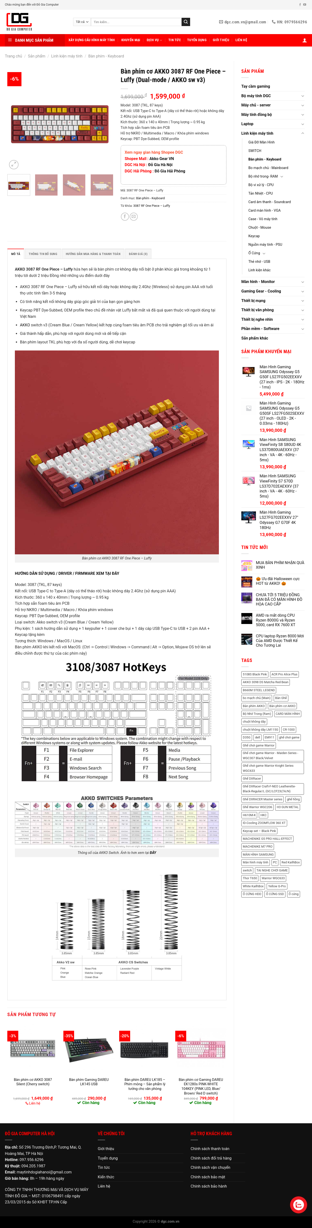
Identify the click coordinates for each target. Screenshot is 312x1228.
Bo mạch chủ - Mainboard (268, 168)
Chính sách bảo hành (209, 1186)
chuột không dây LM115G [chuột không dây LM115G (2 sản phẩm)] (260, 729)
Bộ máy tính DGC (256, 96)
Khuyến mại (130, 40)
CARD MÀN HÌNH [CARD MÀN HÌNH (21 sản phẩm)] (288, 714)
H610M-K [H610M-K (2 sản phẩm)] (249, 815)
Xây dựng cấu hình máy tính (91, 40)
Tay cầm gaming (255, 86)
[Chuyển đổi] (303, 96)
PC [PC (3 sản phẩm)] (275, 862)
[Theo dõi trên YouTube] (304, 5)
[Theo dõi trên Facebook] (300, 5)
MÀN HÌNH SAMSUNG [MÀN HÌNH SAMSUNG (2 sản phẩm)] (258, 854)
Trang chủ (13, 56)
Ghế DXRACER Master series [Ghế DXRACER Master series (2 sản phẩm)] (262, 799)
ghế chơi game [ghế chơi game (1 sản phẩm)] (289, 737)
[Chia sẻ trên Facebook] (125, 217)
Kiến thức (106, 1177)
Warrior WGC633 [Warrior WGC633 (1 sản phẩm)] (273, 878)
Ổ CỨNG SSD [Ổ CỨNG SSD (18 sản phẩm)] (275, 894)
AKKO (25, 325)
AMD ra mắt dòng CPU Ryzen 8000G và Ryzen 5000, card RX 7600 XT (275, 620)
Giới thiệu (221, 40)
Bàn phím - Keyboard (106, 56)
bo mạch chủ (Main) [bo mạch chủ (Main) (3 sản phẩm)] (257, 698)
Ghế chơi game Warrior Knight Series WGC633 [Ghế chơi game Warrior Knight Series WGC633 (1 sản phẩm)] (268, 768)
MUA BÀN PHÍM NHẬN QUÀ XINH (280, 565)
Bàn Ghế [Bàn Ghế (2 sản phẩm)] (281, 698)
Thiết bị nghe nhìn (257, 319)
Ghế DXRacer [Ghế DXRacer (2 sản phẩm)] (252, 778)
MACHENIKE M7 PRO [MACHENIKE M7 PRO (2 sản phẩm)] (258, 846)
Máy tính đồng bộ (256, 114)
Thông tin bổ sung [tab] (43, 254)
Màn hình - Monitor (258, 281)
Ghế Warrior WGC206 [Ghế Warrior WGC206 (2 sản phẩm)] (257, 807)
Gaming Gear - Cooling (261, 291)
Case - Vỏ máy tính (262, 219)
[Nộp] (186, 22)
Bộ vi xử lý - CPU (261, 185)
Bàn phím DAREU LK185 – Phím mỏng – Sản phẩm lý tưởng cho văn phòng (144, 1084)
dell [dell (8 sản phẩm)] (257, 737)
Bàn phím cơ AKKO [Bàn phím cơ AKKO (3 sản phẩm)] (282, 706)
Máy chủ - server (256, 105)
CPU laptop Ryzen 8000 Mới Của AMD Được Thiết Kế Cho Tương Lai (280, 641)
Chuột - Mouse (259, 228)
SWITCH (254, 151)
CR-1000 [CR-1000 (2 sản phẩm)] (289, 729)
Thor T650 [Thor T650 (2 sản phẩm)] (250, 878)
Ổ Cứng (254, 253)
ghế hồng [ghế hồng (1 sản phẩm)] (293, 799)
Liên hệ (241, 40)
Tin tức (174, 40)
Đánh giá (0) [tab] (138, 254)
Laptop (247, 124)
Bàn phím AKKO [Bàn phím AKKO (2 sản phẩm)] (254, 706)
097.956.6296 (31, 1159)
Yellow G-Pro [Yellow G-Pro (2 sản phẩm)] (277, 886)
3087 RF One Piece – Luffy (151, 206)
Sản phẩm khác (254, 338)
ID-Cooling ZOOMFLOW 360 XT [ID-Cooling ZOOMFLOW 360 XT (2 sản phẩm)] (264, 823)
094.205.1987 (33, 1166)
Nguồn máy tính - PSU (265, 245)
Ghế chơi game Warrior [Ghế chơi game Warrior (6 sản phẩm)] (258, 745)
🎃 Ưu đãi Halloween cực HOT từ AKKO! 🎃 (278, 581)
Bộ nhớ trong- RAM (263, 176)
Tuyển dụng (196, 40)
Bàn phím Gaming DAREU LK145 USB (88, 1082)
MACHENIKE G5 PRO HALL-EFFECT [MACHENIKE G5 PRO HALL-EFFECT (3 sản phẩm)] (267, 839)
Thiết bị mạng (253, 300)
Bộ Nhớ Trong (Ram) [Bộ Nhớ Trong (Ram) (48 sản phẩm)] (257, 714)
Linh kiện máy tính (66, 56)
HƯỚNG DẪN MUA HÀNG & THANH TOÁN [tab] (93, 254)
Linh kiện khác (259, 270)
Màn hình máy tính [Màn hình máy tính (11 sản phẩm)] (255, 862)
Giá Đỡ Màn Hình (261, 142)
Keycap (254, 236)
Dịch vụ (154, 40)
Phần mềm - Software (260, 328)
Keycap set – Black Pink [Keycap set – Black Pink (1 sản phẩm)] (259, 831)
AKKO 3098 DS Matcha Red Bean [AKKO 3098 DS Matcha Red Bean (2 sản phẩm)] (265, 682)
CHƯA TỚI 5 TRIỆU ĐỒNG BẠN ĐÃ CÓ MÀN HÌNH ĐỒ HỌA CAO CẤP (279, 599)
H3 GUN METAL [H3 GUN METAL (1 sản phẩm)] (288, 807)
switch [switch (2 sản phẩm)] (247, 870)
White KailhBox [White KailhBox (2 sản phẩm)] (253, 886)
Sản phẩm (37, 56)
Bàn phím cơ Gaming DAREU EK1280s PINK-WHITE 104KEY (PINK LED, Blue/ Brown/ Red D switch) (201, 1087)
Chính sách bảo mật (208, 1177)
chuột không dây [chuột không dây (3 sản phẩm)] (254, 721)
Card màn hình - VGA (264, 210)
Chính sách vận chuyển (210, 1167)
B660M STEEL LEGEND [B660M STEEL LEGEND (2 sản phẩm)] (259, 690)
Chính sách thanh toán (210, 1148)
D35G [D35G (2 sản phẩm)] (247, 737)
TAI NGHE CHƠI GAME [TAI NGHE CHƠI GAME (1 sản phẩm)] (272, 870)
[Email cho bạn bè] (134, 217)
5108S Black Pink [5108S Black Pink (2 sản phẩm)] (255, 674)
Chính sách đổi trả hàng (211, 1158)
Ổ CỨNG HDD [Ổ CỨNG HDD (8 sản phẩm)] (252, 894)
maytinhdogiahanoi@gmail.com (44, 1172)
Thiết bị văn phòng (257, 310)
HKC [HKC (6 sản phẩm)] (263, 815)
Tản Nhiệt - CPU (260, 193)
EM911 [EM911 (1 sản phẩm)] (269, 737)
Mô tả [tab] (15, 254)
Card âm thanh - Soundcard (269, 202)
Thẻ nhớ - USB (259, 262)
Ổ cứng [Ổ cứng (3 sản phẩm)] (294, 894)
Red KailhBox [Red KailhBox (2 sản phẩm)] (291, 862)
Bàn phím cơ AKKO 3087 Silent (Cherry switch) (33, 1082)
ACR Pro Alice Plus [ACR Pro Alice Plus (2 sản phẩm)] (285, 674)
